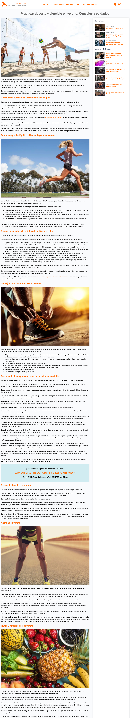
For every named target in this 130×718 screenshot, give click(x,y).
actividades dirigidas (44, 277)
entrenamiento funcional (60, 277)
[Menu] (115, 4)
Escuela (47, 4)
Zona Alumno (91, 4)
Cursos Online (58, 4)
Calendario (70, 4)
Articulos (81, 4)
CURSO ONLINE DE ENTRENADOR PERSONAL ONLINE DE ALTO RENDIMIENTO (45, 473)
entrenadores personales (53, 117)
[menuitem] (47, 4)
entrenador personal (33, 279)
